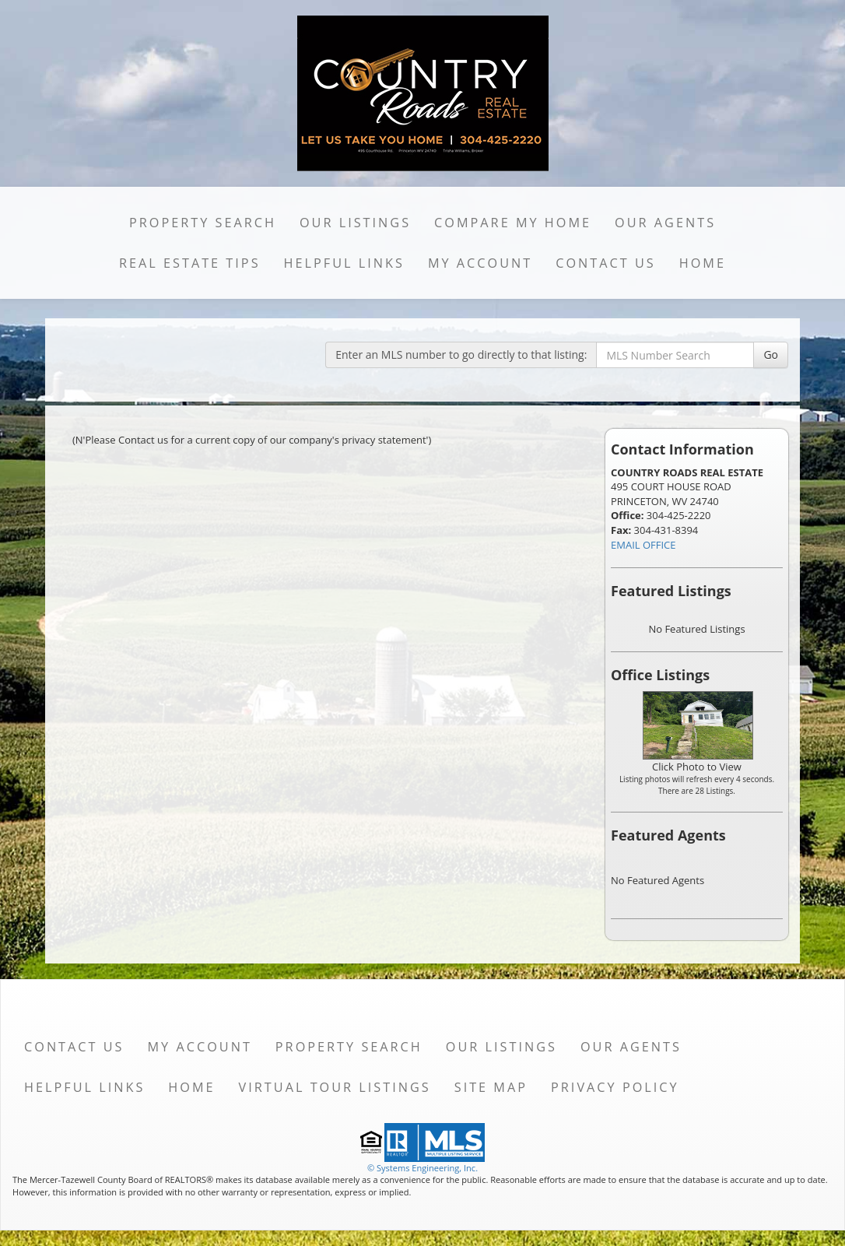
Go (770, 354)
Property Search (202, 222)
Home (702, 263)
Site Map (491, 1087)
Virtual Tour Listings (335, 1087)
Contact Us (606, 263)
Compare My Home (512, 222)
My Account (480, 263)
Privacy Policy (615, 1087)
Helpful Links (344, 263)
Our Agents (665, 222)
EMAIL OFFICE (643, 545)
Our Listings (355, 222)
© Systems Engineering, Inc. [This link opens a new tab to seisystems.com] (422, 1168)
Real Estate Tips (190, 263)
